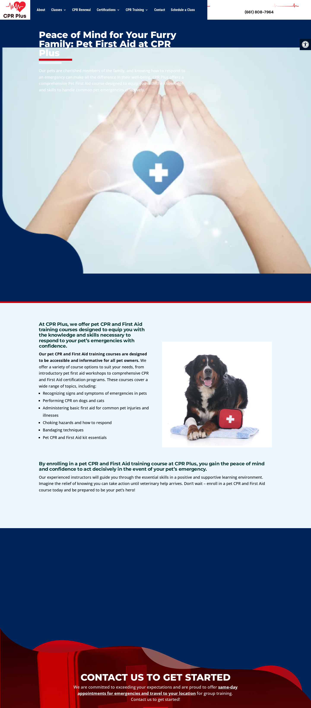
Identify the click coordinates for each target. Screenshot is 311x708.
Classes (56, 10)
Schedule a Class (183, 10)
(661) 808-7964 (259, 12)
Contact (159, 10)
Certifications (106, 10)
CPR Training (135, 10)
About (41, 10)
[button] (305, 44)
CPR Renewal (81, 10)
